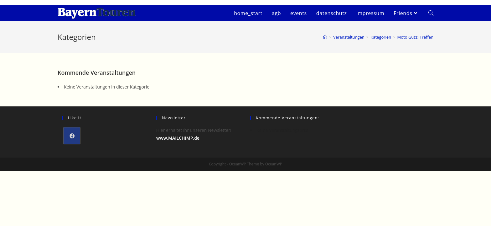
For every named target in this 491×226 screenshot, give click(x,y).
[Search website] (431, 13)
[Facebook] (71, 135)
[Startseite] (325, 37)
